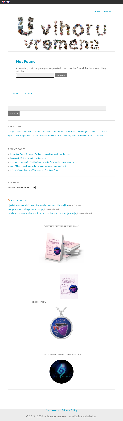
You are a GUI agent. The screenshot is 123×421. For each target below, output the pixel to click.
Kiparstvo (58, 131)
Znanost (99, 135)
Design (11, 131)
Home (97, 11)
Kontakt (108, 11)
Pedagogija (83, 131)
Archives (12, 187)
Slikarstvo (102, 131)
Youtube (28, 93)
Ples (93, 131)
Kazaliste (47, 131)
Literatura (70, 131)
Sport (10, 135)
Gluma (37, 131)
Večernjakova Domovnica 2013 (47, 135)
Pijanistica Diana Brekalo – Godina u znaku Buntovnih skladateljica (40, 154)
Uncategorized (23, 135)
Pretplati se (19, 200)
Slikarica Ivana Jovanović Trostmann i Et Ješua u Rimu (34, 170)
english (8, 2)
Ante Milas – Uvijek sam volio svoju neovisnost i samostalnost (38, 166)
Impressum (52, 410)
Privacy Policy (69, 410)
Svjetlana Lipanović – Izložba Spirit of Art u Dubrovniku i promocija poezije (44, 162)
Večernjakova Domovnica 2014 (78, 135)
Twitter (15, 93)
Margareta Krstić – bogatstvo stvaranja (28, 158)
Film (19, 131)
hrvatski (3, 2)
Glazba (27, 131)
